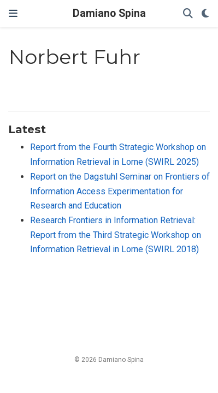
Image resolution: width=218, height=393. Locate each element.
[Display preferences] (205, 14)
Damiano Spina (109, 13)
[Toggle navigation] (13, 14)
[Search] (188, 14)
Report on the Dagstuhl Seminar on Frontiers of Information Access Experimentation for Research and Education (120, 191)
